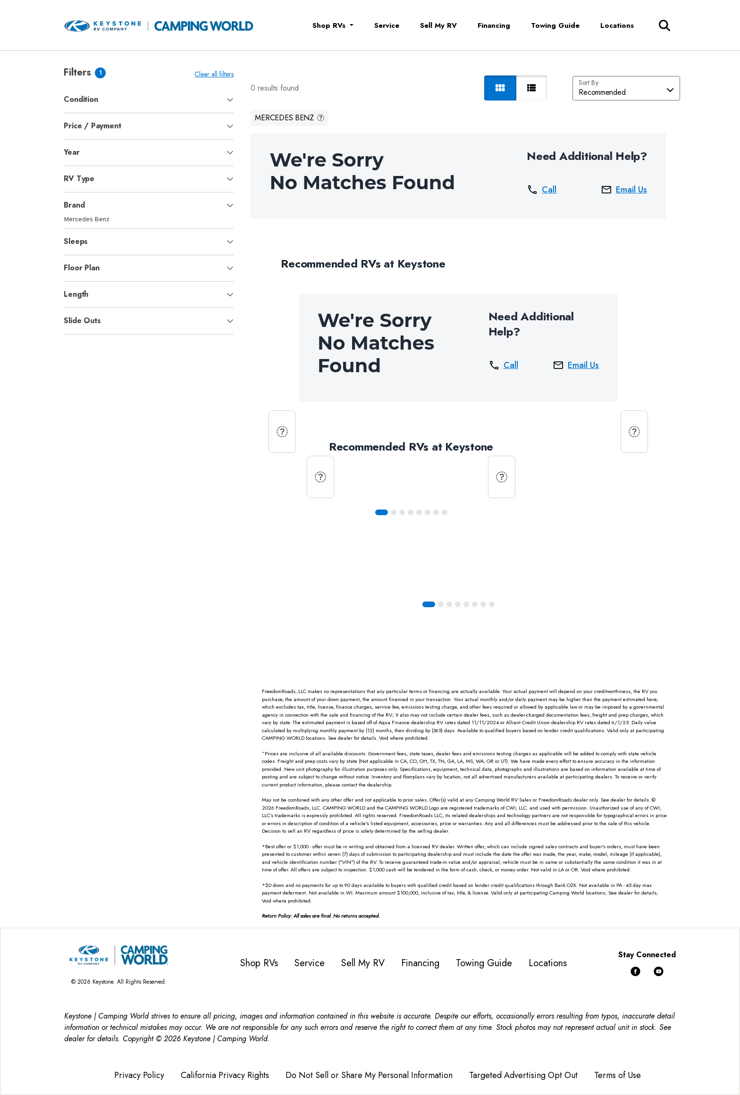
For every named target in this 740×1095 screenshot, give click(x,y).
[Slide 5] (427, 512)
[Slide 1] (393, 512)
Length (76, 294)
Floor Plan (81, 267)
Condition (81, 99)
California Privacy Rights (225, 1075)
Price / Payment (92, 125)
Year (71, 152)
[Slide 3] (410, 512)
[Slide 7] (444, 512)
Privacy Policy (139, 1075)
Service (386, 25)
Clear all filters (214, 74)
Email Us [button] (624, 190)
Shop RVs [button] (330, 25)
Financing (494, 25)
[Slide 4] (419, 512)
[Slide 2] (402, 512)
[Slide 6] (436, 512)
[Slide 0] (381, 512)
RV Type (79, 178)
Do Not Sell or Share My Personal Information (369, 1075)
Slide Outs (82, 320)
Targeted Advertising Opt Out (523, 1075)
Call (541, 190)
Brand (74, 205)
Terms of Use (617, 1075)
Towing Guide (555, 25)
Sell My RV (438, 25)
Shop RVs (259, 963)
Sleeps (76, 241)
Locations (617, 25)
